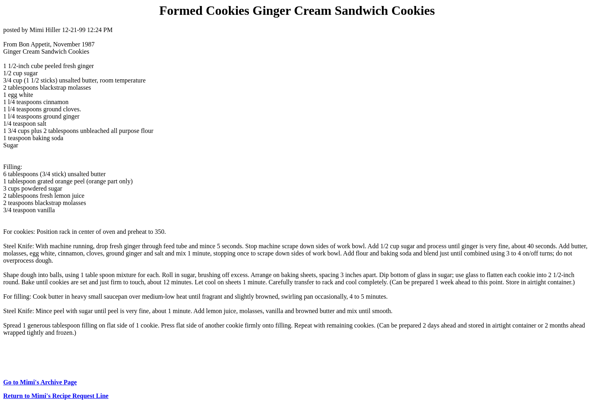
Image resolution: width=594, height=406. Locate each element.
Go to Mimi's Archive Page (40, 382)
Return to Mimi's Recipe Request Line (56, 395)
